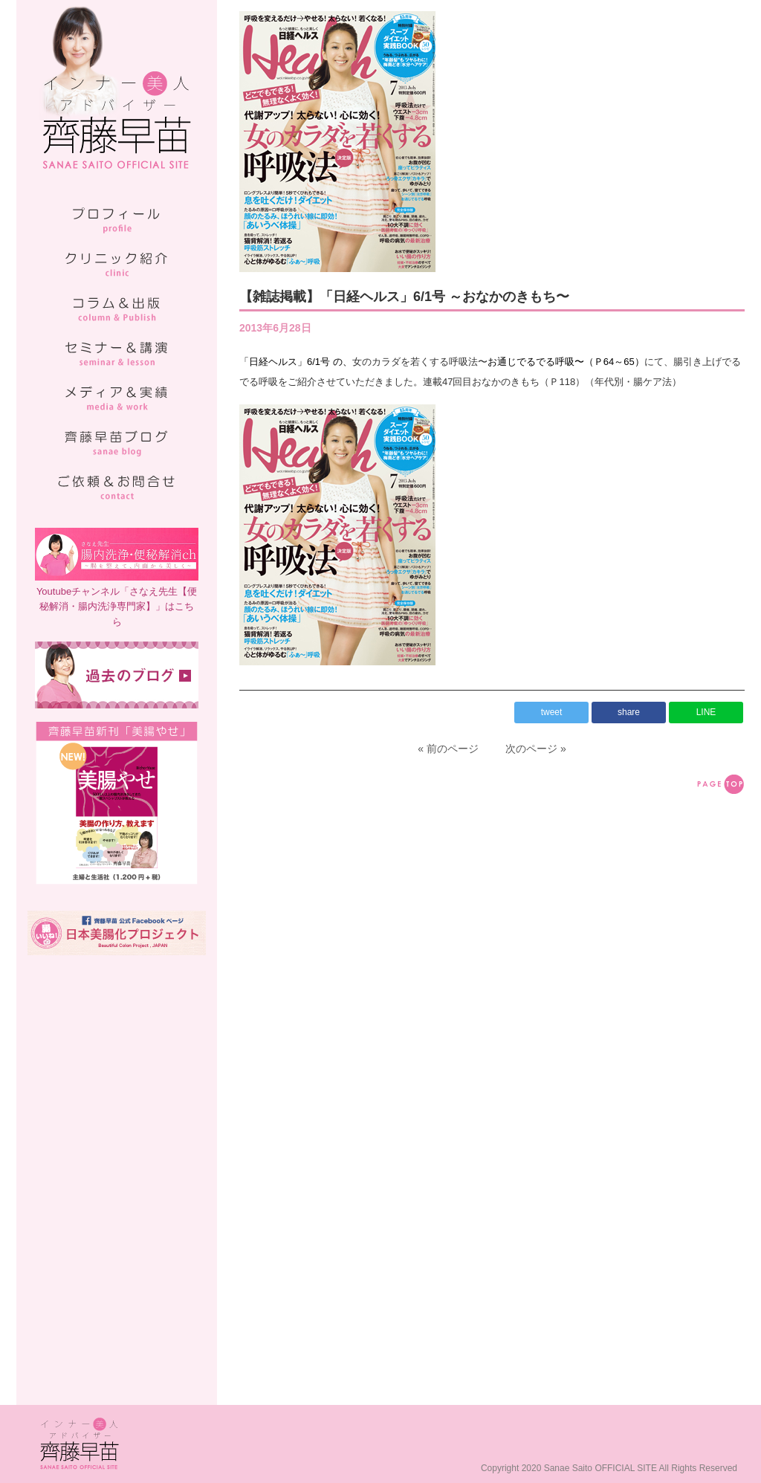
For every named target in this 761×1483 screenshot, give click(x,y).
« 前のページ (448, 749)
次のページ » (535, 749)
